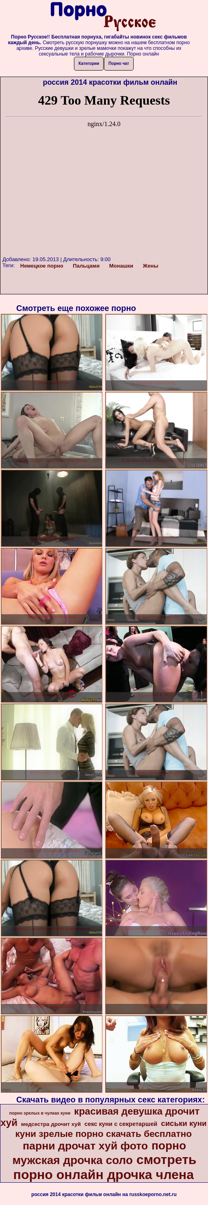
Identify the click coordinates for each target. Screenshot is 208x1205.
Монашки (121, 266)
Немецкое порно (41, 266)
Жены (150, 266)
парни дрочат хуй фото (85, 1146)
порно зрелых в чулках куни (40, 1113)
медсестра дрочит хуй (51, 1124)
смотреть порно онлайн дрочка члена (105, 1167)
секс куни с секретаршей (121, 1124)
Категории (88, 63)
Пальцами (86, 266)
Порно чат (118, 63)
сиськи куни (183, 1123)
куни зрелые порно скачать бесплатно (103, 1133)
